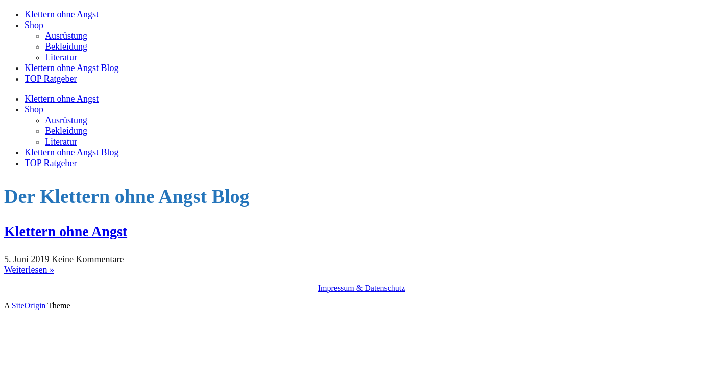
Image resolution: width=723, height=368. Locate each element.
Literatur (61, 57)
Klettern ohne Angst (62, 14)
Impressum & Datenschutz (361, 288)
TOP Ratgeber (51, 79)
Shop (34, 25)
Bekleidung (66, 46)
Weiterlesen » (29, 270)
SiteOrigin (29, 305)
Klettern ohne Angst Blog (71, 68)
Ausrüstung (66, 36)
